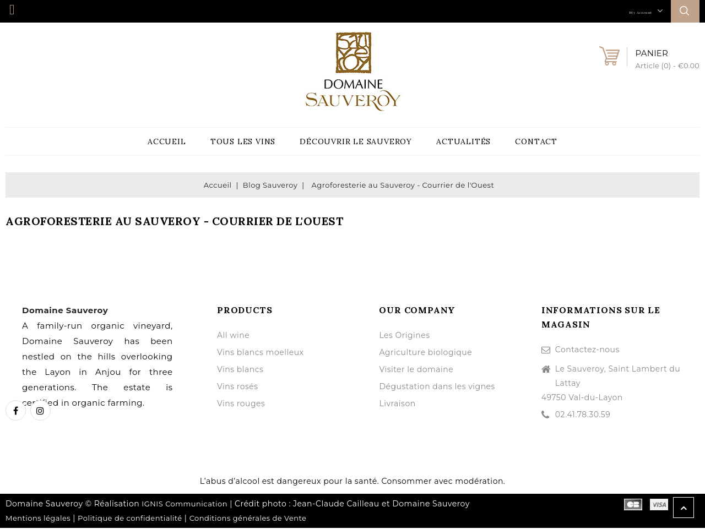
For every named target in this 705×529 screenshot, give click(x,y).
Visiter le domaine (416, 370)
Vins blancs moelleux (260, 353)
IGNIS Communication (184, 504)
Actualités (463, 142)
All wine (233, 336)
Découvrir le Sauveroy (356, 142)
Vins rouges (241, 405)
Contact (536, 142)
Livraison (397, 405)
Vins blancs (240, 370)
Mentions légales (38, 519)
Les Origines (404, 336)
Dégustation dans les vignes (437, 387)
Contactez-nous (587, 351)
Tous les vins (242, 142)
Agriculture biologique (425, 353)
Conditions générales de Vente (248, 519)
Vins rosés (237, 387)
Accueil (167, 142)
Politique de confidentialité (130, 519)
